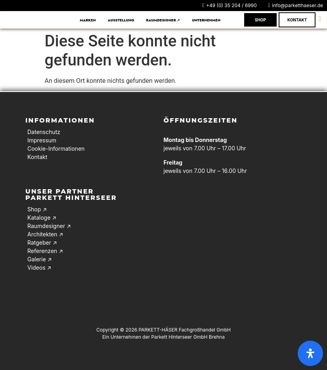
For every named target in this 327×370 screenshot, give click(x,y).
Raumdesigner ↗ (163, 20)
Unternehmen (206, 20)
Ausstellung (121, 20)
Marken (88, 20)
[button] (208, 20)
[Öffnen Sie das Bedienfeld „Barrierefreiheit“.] (310, 353)
